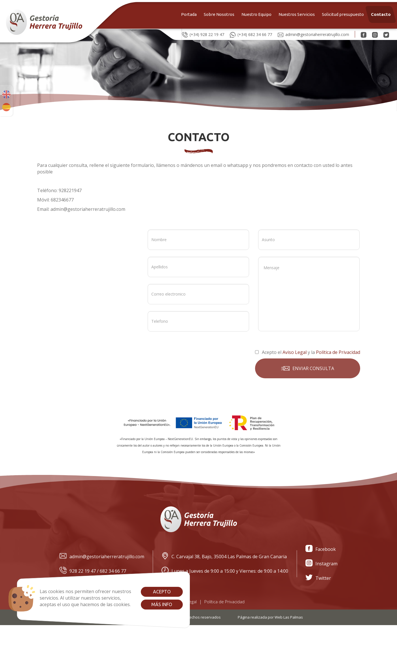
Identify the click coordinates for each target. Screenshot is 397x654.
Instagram (321, 563)
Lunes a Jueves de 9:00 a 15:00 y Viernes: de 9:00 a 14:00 (225, 571)
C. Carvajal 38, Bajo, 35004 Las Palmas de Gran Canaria (224, 556)
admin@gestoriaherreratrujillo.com (313, 34)
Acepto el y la (307, 352)
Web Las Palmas (289, 617)
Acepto (162, 591)
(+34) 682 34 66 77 (251, 34)
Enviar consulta (307, 368)
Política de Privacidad (224, 601)
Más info (161, 604)
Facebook (320, 549)
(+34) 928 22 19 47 (203, 34)
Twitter (318, 578)
